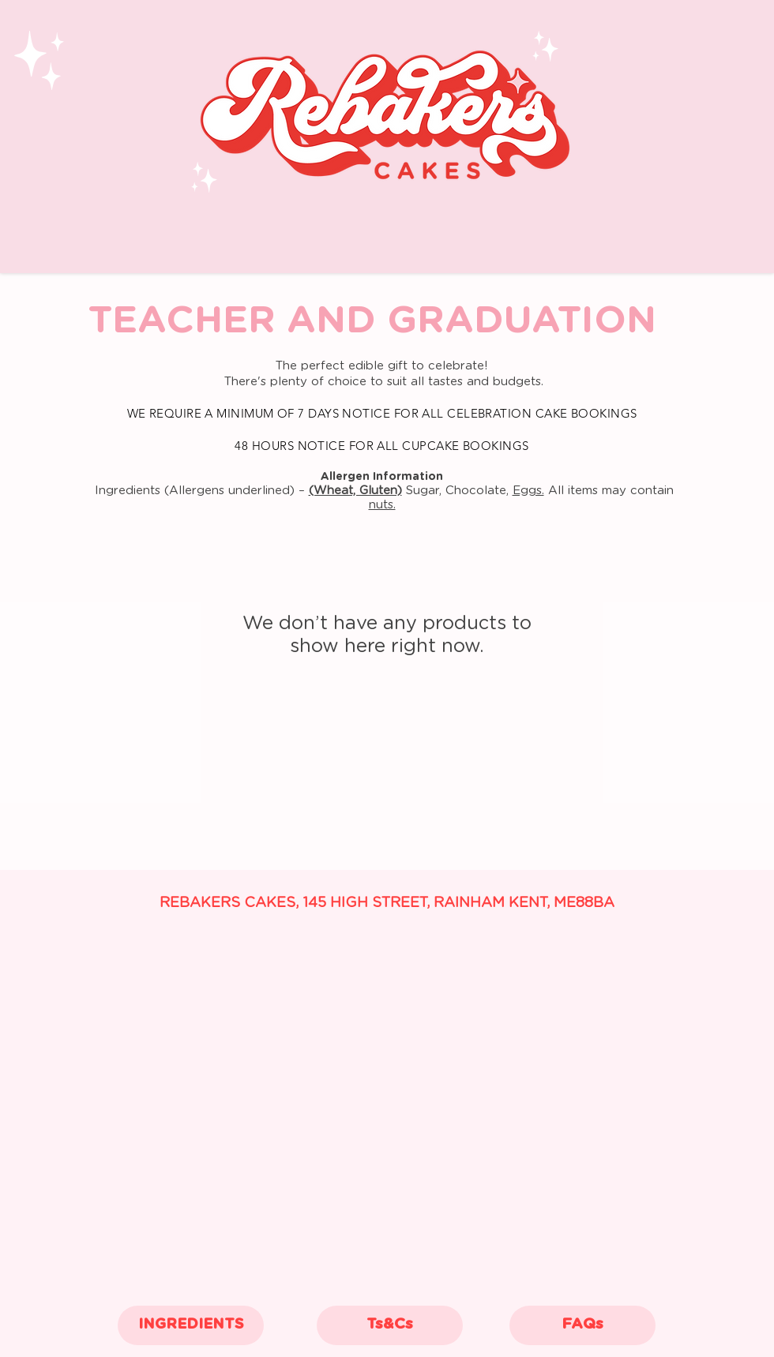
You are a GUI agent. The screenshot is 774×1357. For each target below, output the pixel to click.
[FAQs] (582, 1325)
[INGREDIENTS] (191, 1325)
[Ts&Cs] (390, 1325)
